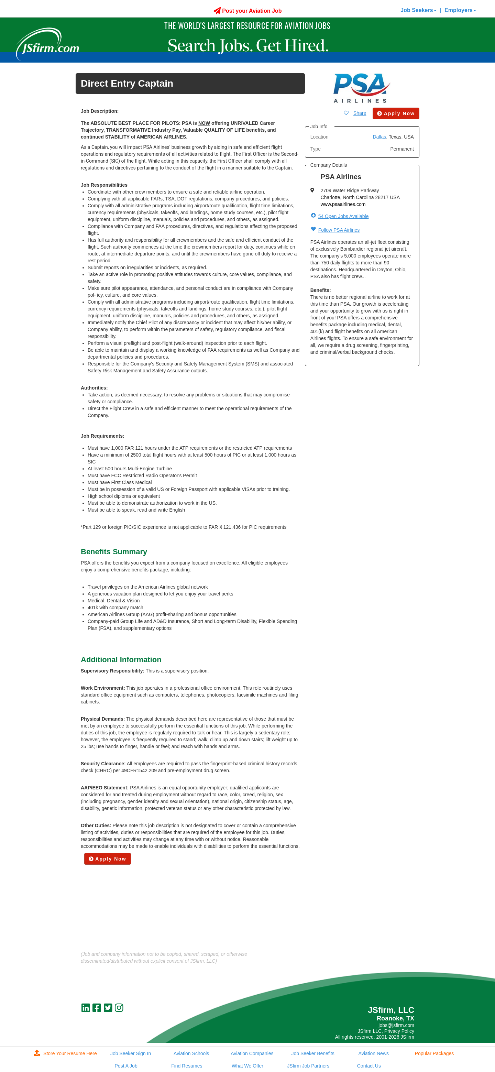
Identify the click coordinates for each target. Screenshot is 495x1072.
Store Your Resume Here (65, 1053)
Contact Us (369, 1066)
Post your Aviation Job (247, 11)
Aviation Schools (191, 1053)
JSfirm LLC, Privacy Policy (386, 1031)
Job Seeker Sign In (130, 1053)
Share (359, 113)
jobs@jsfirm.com (396, 1025)
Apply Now (107, 859)
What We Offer (247, 1066)
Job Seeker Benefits (312, 1053)
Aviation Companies (252, 1053)
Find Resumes (186, 1066)
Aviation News (374, 1053)
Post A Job (126, 1066)
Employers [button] (460, 10)
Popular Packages (434, 1053)
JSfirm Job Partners (308, 1066)
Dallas (379, 137)
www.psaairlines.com (343, 204)
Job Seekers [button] (418, 10)
